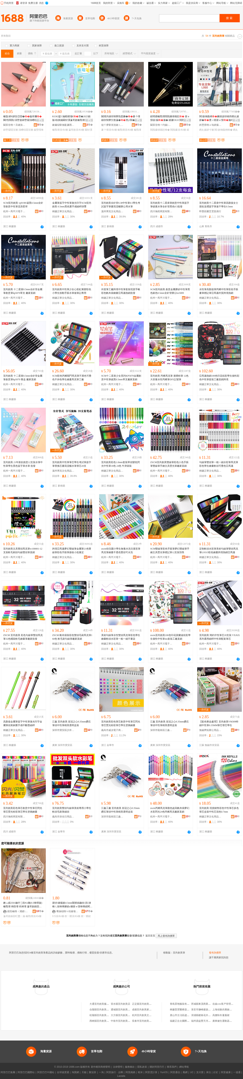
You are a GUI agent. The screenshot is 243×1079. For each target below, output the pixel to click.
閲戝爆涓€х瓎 (178, 129)
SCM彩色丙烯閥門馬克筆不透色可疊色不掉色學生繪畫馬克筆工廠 (71, 377)
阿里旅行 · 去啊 (114, 1072)
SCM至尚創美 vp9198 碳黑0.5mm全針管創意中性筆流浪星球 (23, 204)
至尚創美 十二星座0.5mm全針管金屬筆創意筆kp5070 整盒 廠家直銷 (22, 377)
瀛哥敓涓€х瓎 (76, 129)
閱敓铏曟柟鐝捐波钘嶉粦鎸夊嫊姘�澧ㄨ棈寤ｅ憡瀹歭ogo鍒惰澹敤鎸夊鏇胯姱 (219, 118)
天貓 (84, 1072)
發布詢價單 (215, 952)
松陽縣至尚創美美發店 (102, 1015)
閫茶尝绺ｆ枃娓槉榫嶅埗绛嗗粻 (161, 125)
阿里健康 (226, 1072)
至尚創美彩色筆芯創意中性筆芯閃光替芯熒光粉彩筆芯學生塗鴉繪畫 (120, 723)
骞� (40, 124)
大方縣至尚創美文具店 (123, 1015)
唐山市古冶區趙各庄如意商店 (185, 1015)
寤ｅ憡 (40, 120)
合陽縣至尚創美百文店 (102, 1009)
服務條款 (130, 1066)
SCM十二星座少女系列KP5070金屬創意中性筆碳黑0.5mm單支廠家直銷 (121, 377)
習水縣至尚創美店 (120, 1003)
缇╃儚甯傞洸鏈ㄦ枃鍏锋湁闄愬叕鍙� (112, 125)
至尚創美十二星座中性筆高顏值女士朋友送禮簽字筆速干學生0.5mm (218, 204)
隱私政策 (142, 1066)
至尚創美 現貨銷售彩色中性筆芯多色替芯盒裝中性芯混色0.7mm (219, 810)
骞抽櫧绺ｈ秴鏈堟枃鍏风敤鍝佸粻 (67, 911)
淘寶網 (75, 1072)
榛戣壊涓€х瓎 (60, 129)
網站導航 (184, 1066)
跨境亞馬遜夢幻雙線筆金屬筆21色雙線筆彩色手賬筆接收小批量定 (71, 550)
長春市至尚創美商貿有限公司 (148, 1020)
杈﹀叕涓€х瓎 (72, 916)
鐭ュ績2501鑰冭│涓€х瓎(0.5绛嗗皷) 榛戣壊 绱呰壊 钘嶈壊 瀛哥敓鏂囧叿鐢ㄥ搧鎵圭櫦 (22, 904)
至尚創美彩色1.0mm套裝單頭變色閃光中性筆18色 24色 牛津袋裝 (120, 464)
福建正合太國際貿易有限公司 (185, 1020)
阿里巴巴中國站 (45, 1072)
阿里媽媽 (130, 1072)
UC (192, 1072)
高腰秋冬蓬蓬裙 (220, 1015)
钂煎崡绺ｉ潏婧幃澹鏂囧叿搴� (18, 911)
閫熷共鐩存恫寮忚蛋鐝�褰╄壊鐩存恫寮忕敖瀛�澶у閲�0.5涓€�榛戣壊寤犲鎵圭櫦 (120, 118)
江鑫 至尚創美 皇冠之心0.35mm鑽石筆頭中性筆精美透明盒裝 (71, 723)
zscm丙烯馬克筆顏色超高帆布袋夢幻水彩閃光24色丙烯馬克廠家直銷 (169, 810)
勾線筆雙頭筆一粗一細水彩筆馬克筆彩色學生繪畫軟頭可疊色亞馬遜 (218, 464)
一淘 (101, 1072)
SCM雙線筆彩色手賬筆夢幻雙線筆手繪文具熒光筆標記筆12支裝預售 (169, 550)
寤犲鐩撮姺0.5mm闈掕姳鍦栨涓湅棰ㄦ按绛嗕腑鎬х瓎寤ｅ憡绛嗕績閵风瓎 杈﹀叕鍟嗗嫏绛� (72, 904)
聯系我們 (172, 1066)
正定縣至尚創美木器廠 (144, 1003)
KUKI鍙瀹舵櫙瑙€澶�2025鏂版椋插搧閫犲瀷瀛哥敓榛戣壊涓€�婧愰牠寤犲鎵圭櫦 (72, 118)
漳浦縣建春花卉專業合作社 (205, 1015)
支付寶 (200, 1072)
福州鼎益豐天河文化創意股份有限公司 (211, 1020)
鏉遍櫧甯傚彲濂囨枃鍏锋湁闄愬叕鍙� (63, 125)
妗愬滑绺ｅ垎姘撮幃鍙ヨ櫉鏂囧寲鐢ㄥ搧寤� (210, 125)
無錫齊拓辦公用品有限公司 (210, 730)
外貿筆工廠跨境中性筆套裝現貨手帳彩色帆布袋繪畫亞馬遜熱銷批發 (120, 291)
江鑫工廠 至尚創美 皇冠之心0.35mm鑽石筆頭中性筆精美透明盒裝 (120, 810)
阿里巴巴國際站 (26, 1072)
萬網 (185, 1072)
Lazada (121, 1076)
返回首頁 (150, 935)
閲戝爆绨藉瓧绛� (160, 129)
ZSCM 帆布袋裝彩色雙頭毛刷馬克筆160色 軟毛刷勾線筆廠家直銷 (72, 637)
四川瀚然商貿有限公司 (161, 211)
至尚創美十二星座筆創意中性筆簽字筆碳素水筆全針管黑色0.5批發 (169, 204)
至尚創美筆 (179, 952)
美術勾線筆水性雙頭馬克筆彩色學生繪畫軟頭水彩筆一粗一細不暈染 (120, 637)
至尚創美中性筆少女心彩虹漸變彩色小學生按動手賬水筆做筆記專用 (71, 291)
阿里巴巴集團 (8, 1072)
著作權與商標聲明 (100, 1066)
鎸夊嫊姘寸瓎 (206, 129)
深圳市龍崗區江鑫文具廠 (161, 730)
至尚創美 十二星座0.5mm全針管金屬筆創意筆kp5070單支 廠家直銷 (22, 291)
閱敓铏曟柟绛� (223, 129)
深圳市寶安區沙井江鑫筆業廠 (63, 730)
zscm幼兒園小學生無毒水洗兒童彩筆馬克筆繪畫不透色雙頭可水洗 (120, 550)
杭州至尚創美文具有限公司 (146, 1015)
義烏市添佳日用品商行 (63, 816)
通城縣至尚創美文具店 (123, 1009)
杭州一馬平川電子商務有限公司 (14, 211)
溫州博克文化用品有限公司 (112, 211)
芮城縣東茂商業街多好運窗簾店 (208, 1003)
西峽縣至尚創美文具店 (102, 1020)
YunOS (164, 1072)
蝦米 (140, 1072)
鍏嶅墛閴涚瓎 (10, 129)
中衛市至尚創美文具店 (123, 1020)
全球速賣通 (63, 1072)
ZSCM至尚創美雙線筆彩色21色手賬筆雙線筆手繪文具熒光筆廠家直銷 (169, 464)
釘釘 (215, 1072)
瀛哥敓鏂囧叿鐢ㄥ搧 (14, 916)
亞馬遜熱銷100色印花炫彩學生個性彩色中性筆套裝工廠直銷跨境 (219, 377)
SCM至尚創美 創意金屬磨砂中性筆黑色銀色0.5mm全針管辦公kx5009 (170, 291)
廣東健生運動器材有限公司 (227, 1020)
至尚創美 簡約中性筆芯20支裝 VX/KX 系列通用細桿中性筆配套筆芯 (219, 637)
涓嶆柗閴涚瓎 (25, 129)
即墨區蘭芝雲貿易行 (210, 211)
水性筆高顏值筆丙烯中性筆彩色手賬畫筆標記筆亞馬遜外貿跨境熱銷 (218, 291)
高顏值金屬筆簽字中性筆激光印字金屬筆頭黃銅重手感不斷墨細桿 (22, 723)
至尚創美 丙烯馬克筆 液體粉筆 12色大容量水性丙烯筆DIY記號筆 (169, 377)
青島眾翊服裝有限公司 (182, 1003)
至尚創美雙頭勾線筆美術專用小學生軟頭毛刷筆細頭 (71, 810)
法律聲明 (118, 1066)
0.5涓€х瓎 (58, 916)
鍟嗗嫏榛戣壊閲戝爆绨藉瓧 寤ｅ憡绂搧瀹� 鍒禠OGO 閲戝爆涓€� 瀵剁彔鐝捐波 (170, 118)
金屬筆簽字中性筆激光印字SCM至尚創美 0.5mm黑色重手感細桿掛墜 (71, 204)
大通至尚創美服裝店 (100, 1003)
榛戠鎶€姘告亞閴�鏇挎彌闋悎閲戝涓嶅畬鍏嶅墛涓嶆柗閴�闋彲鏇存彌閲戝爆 (22, 118)
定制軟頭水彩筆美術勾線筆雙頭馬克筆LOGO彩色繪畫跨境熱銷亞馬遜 (218, 550)
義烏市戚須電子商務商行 (112, 730)
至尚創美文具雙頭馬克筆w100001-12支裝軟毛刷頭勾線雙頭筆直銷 (22, 550)
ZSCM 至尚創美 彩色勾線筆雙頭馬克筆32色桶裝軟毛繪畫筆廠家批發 (23, 637)
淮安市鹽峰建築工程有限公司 (207, 1009)
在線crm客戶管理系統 (224, 1003)
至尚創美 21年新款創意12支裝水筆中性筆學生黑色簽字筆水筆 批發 (23, 464)
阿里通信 (175, 1072)
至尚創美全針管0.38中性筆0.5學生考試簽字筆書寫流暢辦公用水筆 (120, 204)
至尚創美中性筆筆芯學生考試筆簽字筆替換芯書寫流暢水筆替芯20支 (71, 464)
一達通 (237, 1072)
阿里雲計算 (151, 1072)
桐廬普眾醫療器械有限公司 (184, 1009)
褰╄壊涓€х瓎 (109, 129)
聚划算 (92, 1072)
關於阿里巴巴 (157, 1066)
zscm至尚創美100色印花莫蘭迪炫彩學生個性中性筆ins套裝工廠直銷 (170, 637)
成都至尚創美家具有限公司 (146, 1009)
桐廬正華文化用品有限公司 (63, 211)
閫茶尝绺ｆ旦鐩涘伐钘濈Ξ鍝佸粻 (14, 125)
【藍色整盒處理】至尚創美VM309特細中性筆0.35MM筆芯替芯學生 (218, 723)
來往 (208, 1072)
